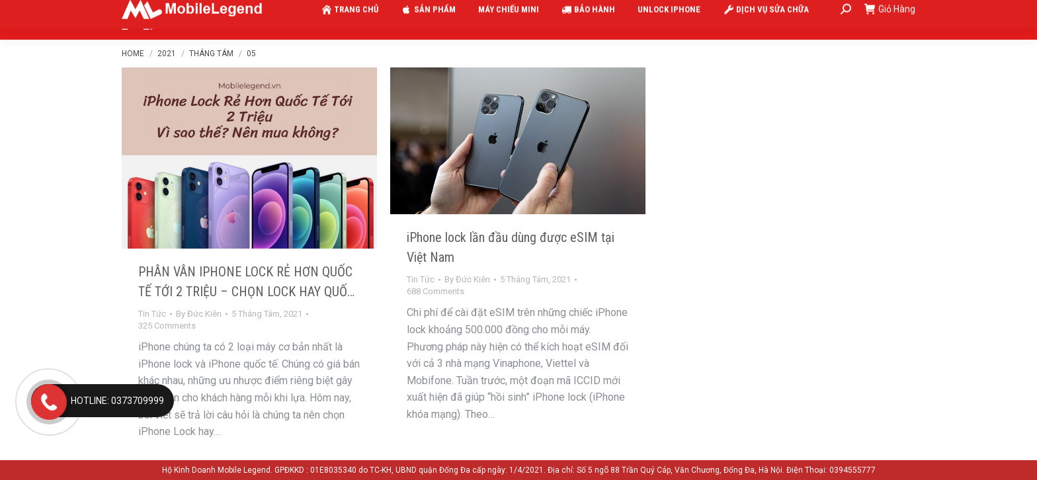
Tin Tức (152, 314)
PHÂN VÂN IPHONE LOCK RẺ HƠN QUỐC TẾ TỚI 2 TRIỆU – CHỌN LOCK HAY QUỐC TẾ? (246, 291)
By (199, 314)
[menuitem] (347, 19)
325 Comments (167, 326)
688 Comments (435, 291)
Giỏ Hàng (889, 20)
